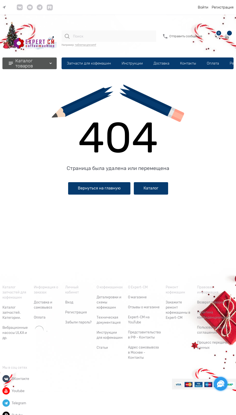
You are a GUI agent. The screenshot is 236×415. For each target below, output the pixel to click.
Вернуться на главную (99, 188)
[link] (5, 7)
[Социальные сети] (220, 384)
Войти (203, 7)
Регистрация (223, 7)
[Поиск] (67, 36)
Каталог (151, 188)
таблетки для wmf (85, 45)
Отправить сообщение (185, 36)
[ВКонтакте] (6, 378)
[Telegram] (6, 403)
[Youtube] (6, 391)
